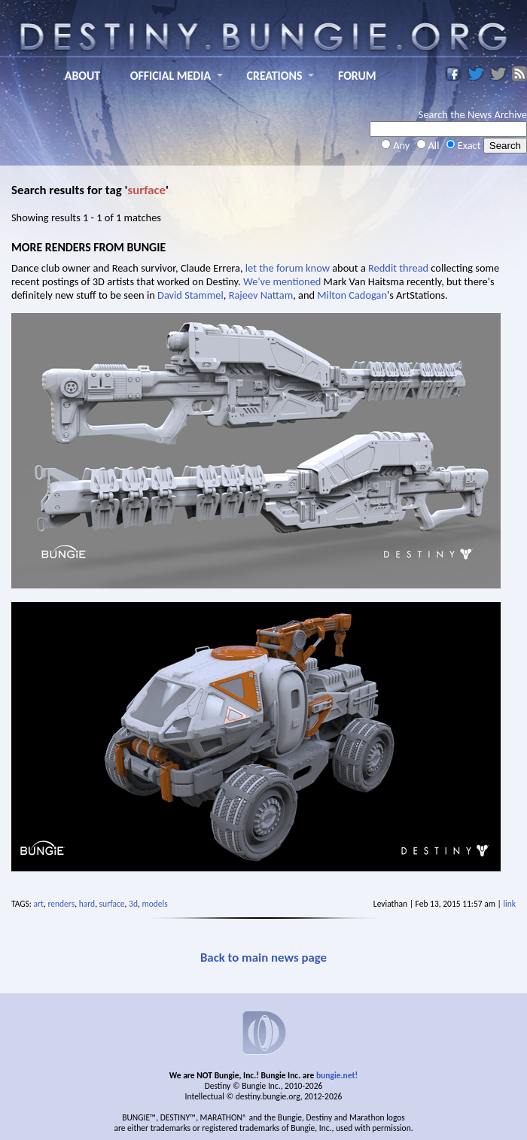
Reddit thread (398, 268)
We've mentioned (282, 281)
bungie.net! (337, 1075)
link (509, 903)
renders (61, 903)
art (39, 903)
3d (133, 903)
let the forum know (287, 268)
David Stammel (190, 295)
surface (112, 903)
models (154, 903)
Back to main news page (263, 957)
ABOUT (82, 75)
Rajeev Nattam (261, 295)
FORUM (357, 75)
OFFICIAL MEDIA (170, 75)
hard (87, 903)
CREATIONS (275, 75)
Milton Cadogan (352, 295)
